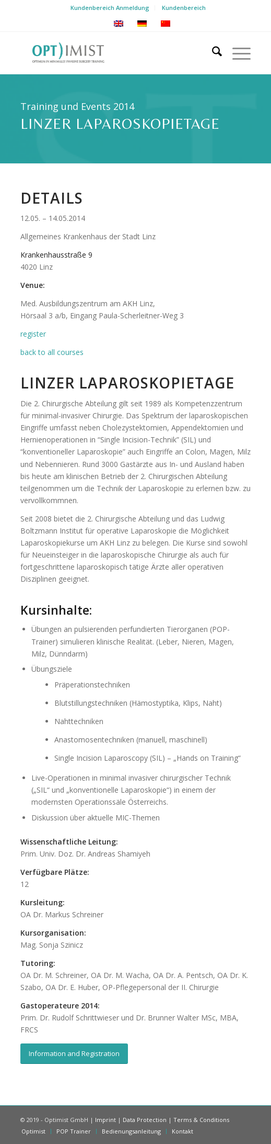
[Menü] (236, 53)
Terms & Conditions (201, 1120)
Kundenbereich (184, 8)
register (33, 334)
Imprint (105, 1120)
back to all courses (52, 352)
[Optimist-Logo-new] (112, 53)
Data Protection (145, 1120)
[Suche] (212, 53)
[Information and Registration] (74, 1053)
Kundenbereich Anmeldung (109, 8)
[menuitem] (110, 7)
